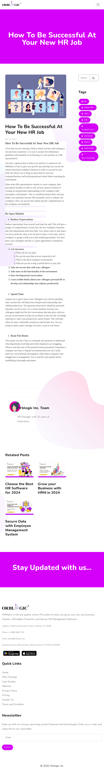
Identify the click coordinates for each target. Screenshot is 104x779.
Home (5, 672)
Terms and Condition (13, 704)
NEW (86, 113)
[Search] (88, 78)
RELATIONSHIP (88, 158)
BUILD (87, 142)
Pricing (5, 695)
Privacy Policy (9, 690)
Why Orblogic (9, 677)
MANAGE (88, 136)
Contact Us (8, 699)
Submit (7, 747)
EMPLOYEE (89, 148)
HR (85, 101)
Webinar (6, 686)
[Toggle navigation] (98, 4)
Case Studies (9, 681)
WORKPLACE (88, 129)
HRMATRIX (89, 107)
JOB (85, 119)
